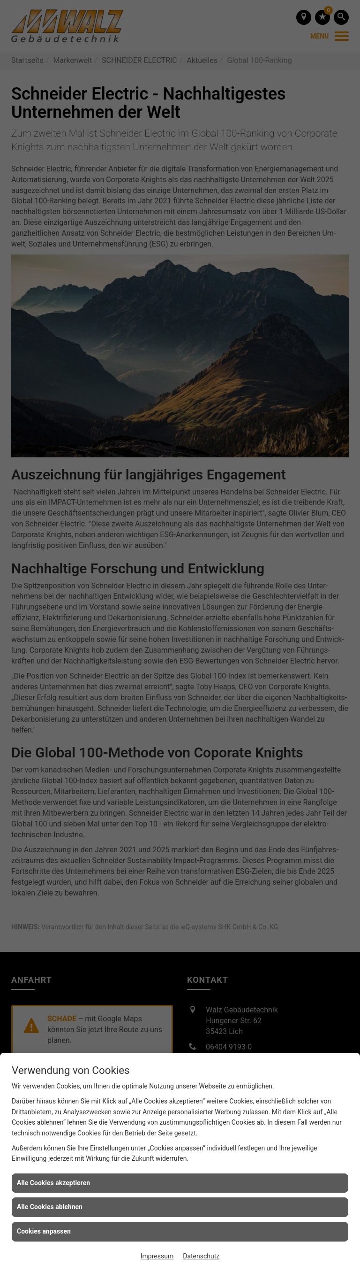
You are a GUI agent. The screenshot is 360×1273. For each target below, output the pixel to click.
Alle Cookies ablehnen (49, 1207)
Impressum (157, 1256)
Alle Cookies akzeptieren (53, 1183)
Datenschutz (201, 1256)
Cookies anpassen (44, 1231)
